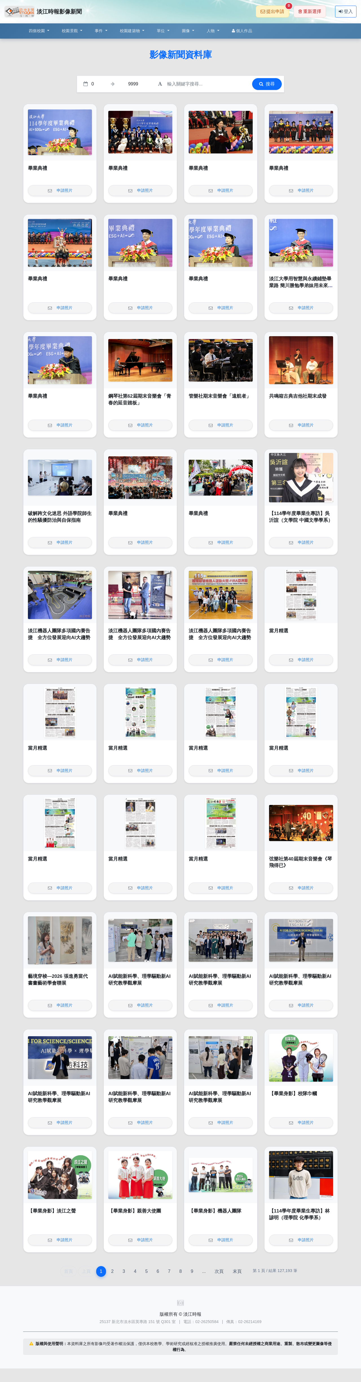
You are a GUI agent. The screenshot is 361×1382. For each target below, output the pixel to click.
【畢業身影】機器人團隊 (215, 1211)
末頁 (237, 1271)
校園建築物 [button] (130, 30)
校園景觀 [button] (70, 30)
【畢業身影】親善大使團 (134, 1211)
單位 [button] (161, 30)
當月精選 (278, 630)
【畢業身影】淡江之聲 (52, 1211)
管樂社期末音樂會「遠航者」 (220, 396)
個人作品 (242, 30)
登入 (346, 11)
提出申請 (275, 10)
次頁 (219, 1271)
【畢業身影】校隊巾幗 (293, 1093)
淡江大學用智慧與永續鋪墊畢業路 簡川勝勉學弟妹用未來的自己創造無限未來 (301, 285)
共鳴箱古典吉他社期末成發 (298, 396)
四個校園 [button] (37, 30)
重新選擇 (309, 11)
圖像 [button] (186, 30)
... (204, 1271)
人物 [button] (211, 30)
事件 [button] (99, 30)
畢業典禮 (37, 168)
